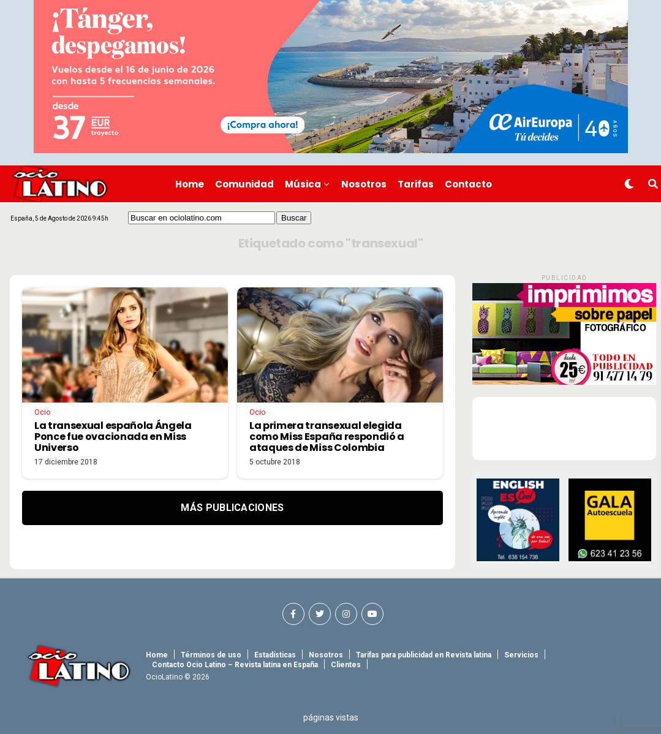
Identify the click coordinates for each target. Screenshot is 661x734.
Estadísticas (275, 655)
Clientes (346, 664)
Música (303, 184)
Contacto (468, 184)
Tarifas (416, 184)
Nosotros (364, 184)
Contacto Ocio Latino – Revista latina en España (235, 664)
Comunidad (244, 184)
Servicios (521, 655)
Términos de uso (211, 655)
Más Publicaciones (232, 507)
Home (189, 184)
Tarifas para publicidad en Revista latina (423, 655)
